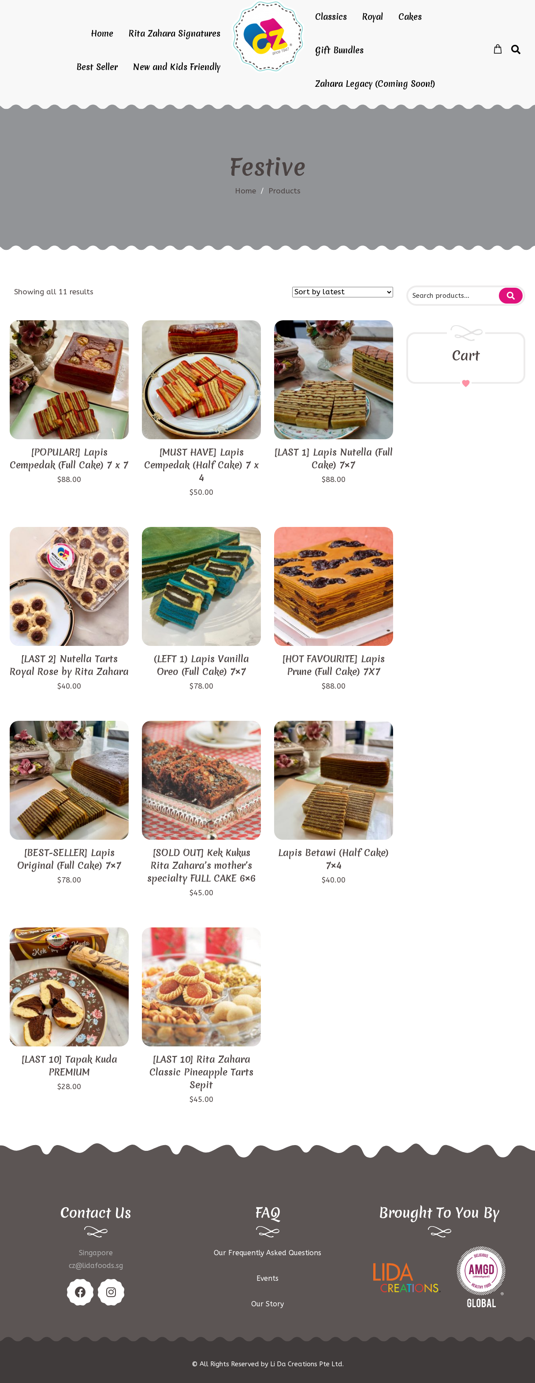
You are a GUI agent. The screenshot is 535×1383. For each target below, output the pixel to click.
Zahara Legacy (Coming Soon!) (375, 83)
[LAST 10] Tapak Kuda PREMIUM (69, 1066)
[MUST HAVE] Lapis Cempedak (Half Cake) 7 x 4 (201, 465)
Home (102, 33)
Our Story (267, 1304)
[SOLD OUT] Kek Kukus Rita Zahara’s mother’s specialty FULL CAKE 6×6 (201, 865)
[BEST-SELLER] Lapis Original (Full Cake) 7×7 (69, 859)
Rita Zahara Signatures (174, 33)
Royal (372, 16)
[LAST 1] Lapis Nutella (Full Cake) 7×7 (333, 458)
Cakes (410, 16)
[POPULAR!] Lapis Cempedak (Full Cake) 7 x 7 (69, 458)
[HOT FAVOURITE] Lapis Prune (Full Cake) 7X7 (333, 665)
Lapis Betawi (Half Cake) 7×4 (333, 859)
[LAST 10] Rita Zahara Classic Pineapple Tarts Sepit (201, 1072)
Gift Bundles (339, 50)
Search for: (511, 296)
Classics (331, 16)
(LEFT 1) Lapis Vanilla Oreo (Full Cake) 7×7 (201, 665)
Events (267, 1278)
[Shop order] (342, 292)
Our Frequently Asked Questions (267, 1253)
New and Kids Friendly (176, 67)
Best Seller (97, 67)
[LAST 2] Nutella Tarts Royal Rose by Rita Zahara (69, 665)
